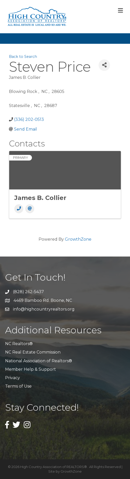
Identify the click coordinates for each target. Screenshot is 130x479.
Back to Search (23, 56)
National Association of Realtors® (38, 360)
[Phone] (18, 208)
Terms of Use (18, 386)
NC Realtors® (19, 343)
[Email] (29, 208)
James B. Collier (40, 197)
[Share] (104, 65)
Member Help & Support (30, 369)
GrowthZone (78, 239)
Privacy (12, 377)
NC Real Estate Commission (33, 352)
